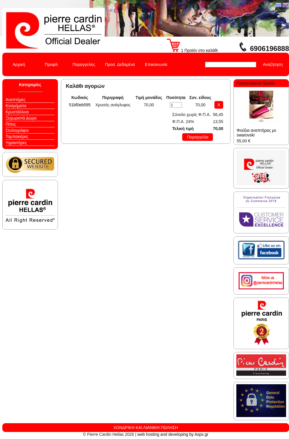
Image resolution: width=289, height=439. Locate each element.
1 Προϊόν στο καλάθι (192, 50)
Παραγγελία (198, 137)
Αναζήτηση (273, 64)
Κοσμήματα (16, 105)
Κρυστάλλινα (17, 112)
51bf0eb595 (80, 105)
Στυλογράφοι (17, 130)
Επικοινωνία (156, 64)
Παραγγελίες (84, 64)
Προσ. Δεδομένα (120, 64)
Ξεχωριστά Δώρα (21, 118)
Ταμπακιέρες (17, 136)
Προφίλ (51, 64)
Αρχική (19, 64)
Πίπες (11, 124)
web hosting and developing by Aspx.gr (173, 434)
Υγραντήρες (16, 142)
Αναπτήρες (15, 99)
